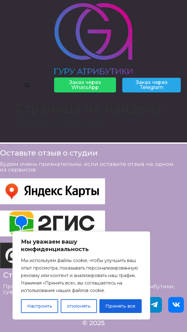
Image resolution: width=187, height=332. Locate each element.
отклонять (79, 306)
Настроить (39, 306)
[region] (81, 275)
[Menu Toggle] (27, 85)
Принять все (120, 306)
